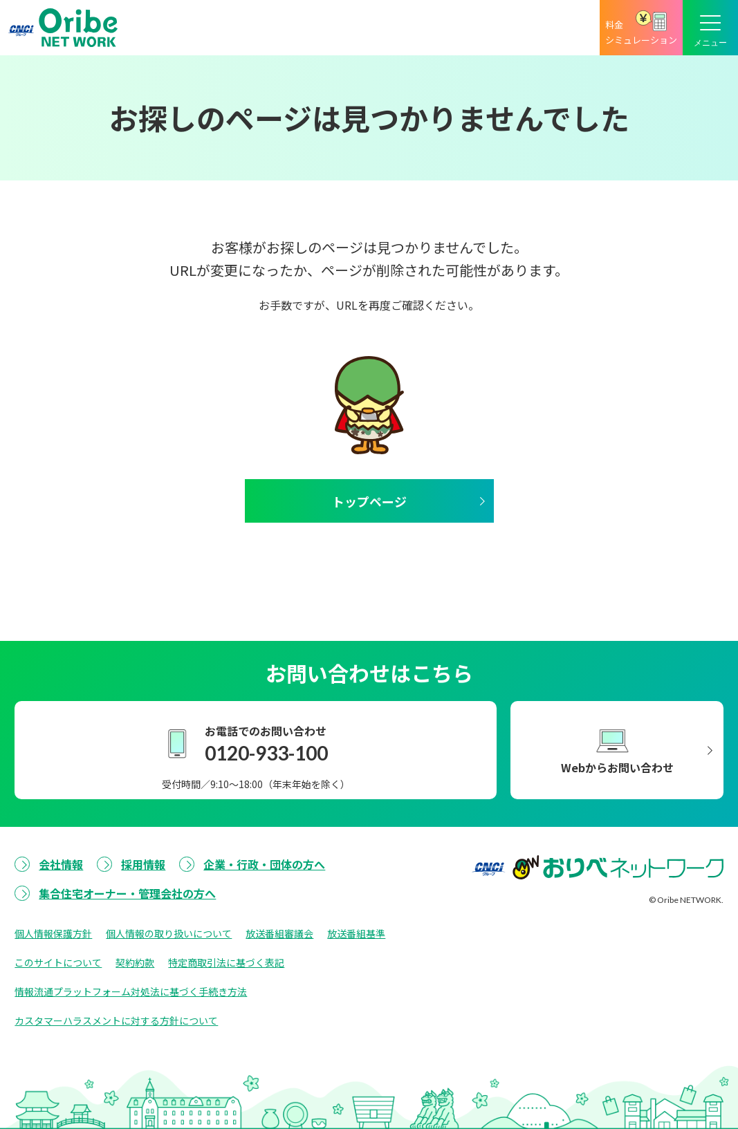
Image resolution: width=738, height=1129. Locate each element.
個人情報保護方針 (53, 933)
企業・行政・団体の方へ (264, 864)
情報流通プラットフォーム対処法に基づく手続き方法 (131, 991)
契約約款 (135, 962)
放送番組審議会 (279, 933)
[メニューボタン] (710, 27)
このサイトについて (58, 962)
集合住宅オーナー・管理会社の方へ (127, 893)
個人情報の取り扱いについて (169, 933)
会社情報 (61, 864)
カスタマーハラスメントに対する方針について (116, 1020)
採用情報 (143, 864)
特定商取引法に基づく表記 (226, 962)
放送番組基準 (356, 933)
